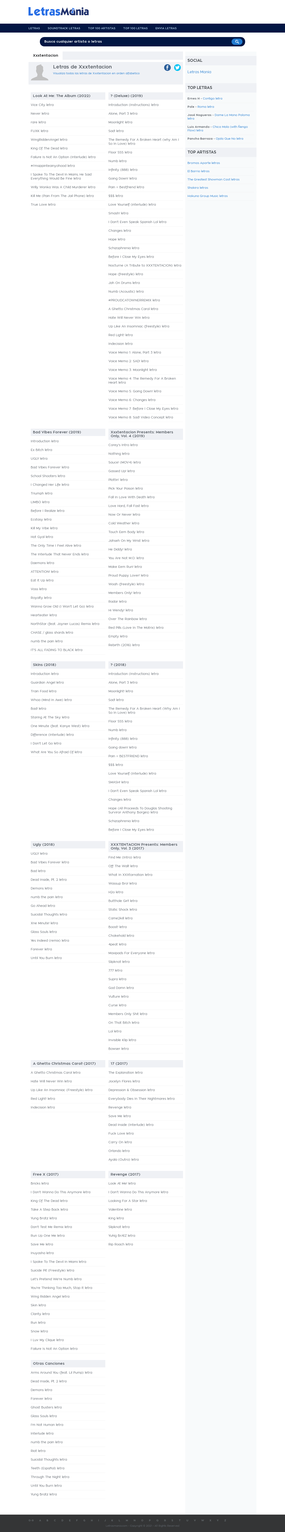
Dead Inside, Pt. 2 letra (49, 879)
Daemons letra (42, 563)
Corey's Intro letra (123, 445)
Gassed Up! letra (121, 471)
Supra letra (117, 979)
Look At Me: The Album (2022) (61, 96)
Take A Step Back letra (49, 1209)
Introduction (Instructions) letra (133, 105)
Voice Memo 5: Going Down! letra (134, 391)
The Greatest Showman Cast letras (213, 179)
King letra (116, 1218)
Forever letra (41, 949)
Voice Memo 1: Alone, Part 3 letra (134, 352)
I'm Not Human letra (47, 1425)
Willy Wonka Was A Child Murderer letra (63, 187)
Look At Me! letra (122, 1183)
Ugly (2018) (44, 844)
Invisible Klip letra (122, 1040)
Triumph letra (41, 493)
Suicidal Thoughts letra (49, 914)
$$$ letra (115, 196)
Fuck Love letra (121, 1133)
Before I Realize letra (47, 511)
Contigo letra (212, 98)
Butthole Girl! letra (122, 901)
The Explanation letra (125, 1072)
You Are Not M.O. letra (126, 558)
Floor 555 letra (120, 152)
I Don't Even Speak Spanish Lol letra (137, 222)
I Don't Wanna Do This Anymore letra (60, 1192)
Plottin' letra (118, 480)
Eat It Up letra (42, 580)
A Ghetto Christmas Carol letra (133, 309)
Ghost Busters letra (46, 1407)
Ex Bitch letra (41, 450)
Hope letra (116, 239)
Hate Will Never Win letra (128, 317)
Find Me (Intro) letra (124, 857)
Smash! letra (118, 213)
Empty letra (117, 636)
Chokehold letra (121, 935)
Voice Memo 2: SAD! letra (128, 361)
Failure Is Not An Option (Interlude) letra (63, 157)
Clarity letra (40, 1314)
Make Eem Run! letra (125, 567)
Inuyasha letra (42, 1253)
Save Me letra (119, 1116)
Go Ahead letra (43, 906)
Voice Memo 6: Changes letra (131, 400)
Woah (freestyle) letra (126, 584)
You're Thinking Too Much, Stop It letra (61, 1288)
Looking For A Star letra (127, 1201)
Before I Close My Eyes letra (131, 256)
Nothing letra (118, 453)
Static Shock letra (122, 909)
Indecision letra (120, 343)
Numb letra (117, 161)
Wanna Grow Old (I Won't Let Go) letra (62, 606)
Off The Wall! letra (123, 866)
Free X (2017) (46, 1174)
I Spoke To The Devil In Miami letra (58, 1261)
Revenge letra (119, 1107)
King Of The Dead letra (49, 148)
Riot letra (38, 1451)
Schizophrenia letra (123, 248)
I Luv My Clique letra (47, 1340)
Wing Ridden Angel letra (50, 1296)
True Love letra (43, 204)
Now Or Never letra (124, 514)
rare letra (38, 122)
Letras (34, 28)
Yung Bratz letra (44, 1218)
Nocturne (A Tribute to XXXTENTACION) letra (144, 265)
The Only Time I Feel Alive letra (56, 545)
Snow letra (39, 1331)
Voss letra (39, 589)
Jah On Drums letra (124, 283)
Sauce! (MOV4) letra (124, 462)
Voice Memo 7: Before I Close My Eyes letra (143, 408)
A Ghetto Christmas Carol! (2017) (64, 1063)
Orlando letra (119, 1151)
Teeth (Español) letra (47, 1468)
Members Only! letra (124, 593)
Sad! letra (116, 131)
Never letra (40, 113)
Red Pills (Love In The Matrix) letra (135, 627)
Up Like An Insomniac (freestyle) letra (138, 326)
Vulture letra (118, 996)
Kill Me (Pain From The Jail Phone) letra (62, 196)
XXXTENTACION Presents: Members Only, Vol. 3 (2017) (144, 846)
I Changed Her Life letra (50, 484)
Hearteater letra (44, 615)
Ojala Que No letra (229, 138)
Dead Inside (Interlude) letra (130, 1125)
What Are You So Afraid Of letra (56, 752)
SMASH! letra (118, 782)
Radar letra (117, 601)
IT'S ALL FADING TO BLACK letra (56, 650)
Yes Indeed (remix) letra (50, 940)
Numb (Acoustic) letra (126, 291)
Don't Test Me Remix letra (51, 1227)
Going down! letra (122, 747)
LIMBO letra (40, 502)
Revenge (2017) (125, 1174)
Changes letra (119, 230)
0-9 (31, 1520)
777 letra (115, 970)
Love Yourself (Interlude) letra (132, 773)
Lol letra (114, 1031)
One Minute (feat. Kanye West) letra (60, 726)
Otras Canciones (49, 1363)
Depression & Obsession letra (131, 1090)
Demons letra (41, 888)
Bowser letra (118, 1048)
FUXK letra (39, 131)
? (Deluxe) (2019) (127, 96)
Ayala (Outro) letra (123, 1159)
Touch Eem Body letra (126, 532)
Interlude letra (42, 1433)
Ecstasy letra (41, 519)
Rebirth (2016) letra (124, 645)
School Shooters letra (48, 476)
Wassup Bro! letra (122, 883)
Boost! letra (117, 927)
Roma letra (205, 106)
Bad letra (38, 871)
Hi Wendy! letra (120, 610)
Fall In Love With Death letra (131, 497)
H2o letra (115, 892)
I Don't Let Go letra (46, 743)
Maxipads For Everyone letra (131, 953)
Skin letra (38, 1305)
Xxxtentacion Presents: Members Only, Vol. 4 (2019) (142, 434)
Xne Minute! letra (44, 923)
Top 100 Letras (135, 28)
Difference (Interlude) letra (52, 734)
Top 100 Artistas (101, 28)
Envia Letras (166, 28)
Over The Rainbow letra (127, 619)
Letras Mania (199, 72)
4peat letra (117, 944)
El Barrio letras (198, 171)
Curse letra (117, 1005)
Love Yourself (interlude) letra (132, 204)
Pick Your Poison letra (125, 488)
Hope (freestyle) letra (125, 274)
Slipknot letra (119, 961)
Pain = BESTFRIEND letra (128, 756)
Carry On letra (120, 1142)
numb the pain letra (47, 641)
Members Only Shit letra (127, 1014)
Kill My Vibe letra (44, 528)
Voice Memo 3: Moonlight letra (132, 370)
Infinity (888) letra (122, 170)
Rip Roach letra (120, 1244)
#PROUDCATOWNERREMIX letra (134, 300)
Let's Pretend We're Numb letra (56, 1279)
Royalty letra (41, 598)
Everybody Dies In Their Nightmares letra (141, 1098)
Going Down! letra (122, 178)
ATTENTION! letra (44, 571)
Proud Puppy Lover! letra (128, 575)
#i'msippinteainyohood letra (53, 165)
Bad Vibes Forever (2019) (57, 432)
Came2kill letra (120, 918)
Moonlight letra (120, 122)
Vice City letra (42, 105)
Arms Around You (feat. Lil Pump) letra (61, 1372)
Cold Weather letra (123, 523)
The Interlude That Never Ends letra (60, 554)
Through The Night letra (50, 1477)
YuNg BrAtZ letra (121, 1235)
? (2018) (118, 665)
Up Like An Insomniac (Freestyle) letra (61, 1090)
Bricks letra (40, 1183)
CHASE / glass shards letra (52, 632)
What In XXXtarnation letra (130, 875)
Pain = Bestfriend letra (126, 187)
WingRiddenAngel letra (49, 139)
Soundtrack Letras (64, 28)
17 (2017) (119, 1063)
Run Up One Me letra (48, 1235)
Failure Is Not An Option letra (54, 1348)
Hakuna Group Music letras (207, 196)
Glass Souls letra (44, 932)
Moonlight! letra (120, 691)
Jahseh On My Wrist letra (128, 540)
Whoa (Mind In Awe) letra (51, 700)
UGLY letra (39, 458)
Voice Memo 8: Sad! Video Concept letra (140, 417)
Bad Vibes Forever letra (50, 467)
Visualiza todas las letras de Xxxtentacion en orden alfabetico (96, 73)
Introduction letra (45, 441)
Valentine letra (120, 1209)
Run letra (38, 1322)
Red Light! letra (120, 335)
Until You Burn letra (46, 958)
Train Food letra (43, 691)
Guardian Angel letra (47, 682)
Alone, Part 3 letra (122, 113)
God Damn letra (121, 988)
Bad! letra (38, 708)
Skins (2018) (44, 665)
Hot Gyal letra (42, 537)
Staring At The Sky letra (50, 717)
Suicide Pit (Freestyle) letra (52, 1270)
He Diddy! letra (120, 549)
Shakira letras (197, 187)
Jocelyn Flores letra (124, 1081)
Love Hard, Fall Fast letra (128, 506)
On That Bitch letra (123, 1022)
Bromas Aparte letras (203, 163)
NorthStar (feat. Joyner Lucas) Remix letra (65, 624)
